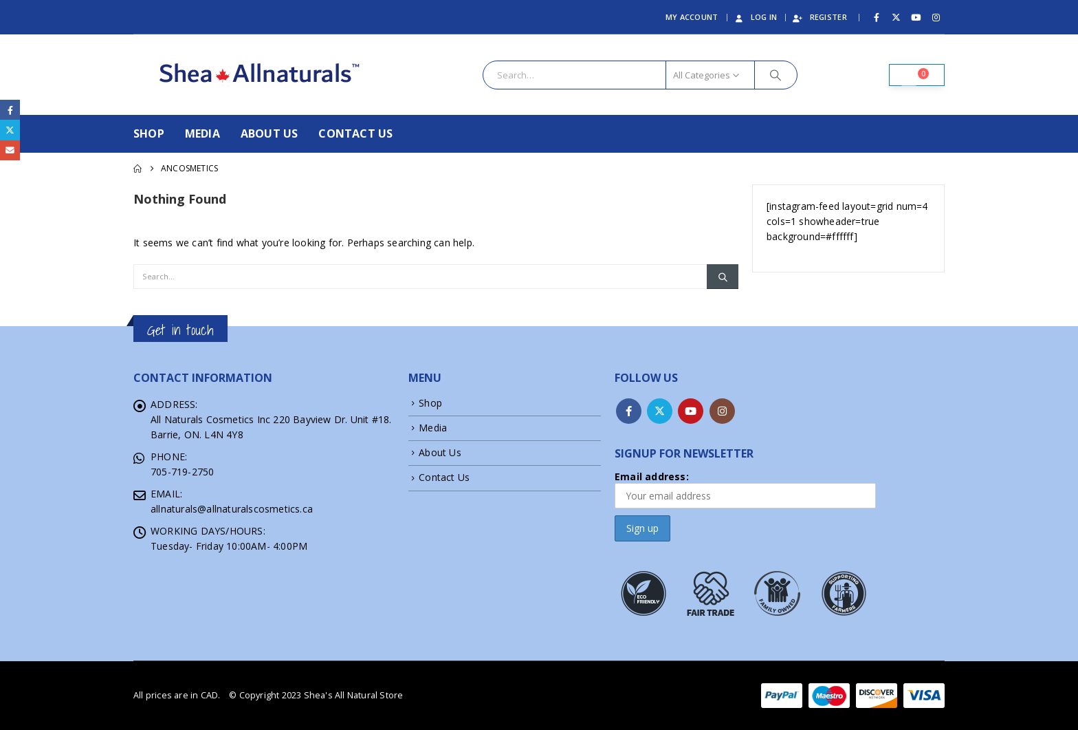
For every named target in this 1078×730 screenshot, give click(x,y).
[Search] (776, 75)
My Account (692, 17)
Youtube (690, 411)
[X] (896, 17)
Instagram (722, 411)
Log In (755, 17)
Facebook (628, 411)
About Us (269, 133)
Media (202, 133)
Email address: (745, 489)
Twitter (659, 411)
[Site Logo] (262, 74)
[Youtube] (916, 17)
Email (10, 150)
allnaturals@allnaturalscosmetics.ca (232, 508)
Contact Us (355, 133)
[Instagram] (936, 17)
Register (819, 17)
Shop (148, 133)
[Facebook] (877, 17)
